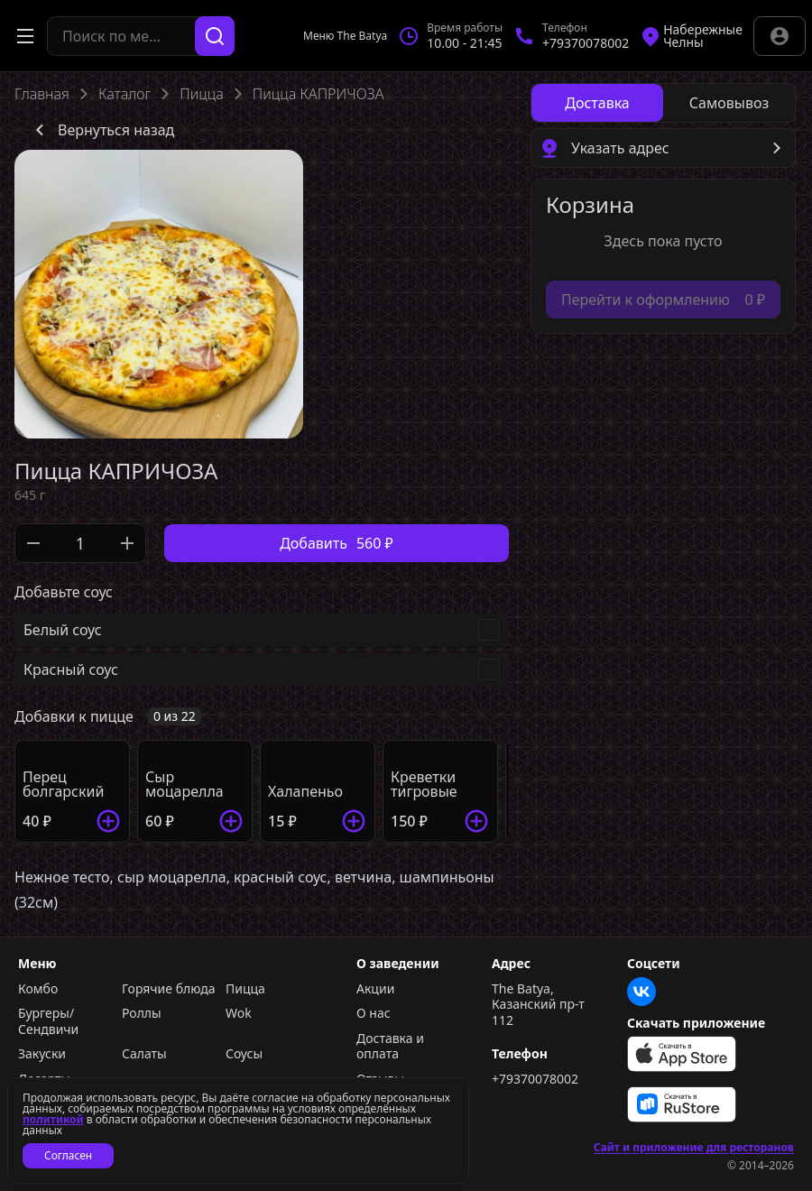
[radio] (597, 103)
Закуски (42, 1054)
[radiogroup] (663, 103)
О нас (373, 1013)
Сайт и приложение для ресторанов (694, 1147)
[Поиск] (215, 36)
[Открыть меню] (25, 36)
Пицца (202, 94)
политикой (53, 1119)
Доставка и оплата (390, 1046)
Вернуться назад (101, 130)
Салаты (144, 1054)
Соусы (244, 1054)
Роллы (141, 1013)
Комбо (38, 989)
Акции (375, 989)
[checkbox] (261, 630)
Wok (239, 1013)
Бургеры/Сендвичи (48, 1021)
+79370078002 (535, 1079)
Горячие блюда (169, 989)
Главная (41, 94)
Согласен (68, 1155)
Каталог (124, 94)
